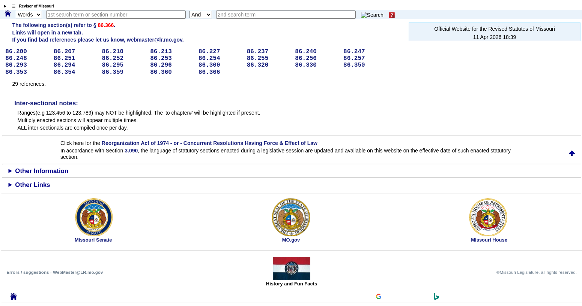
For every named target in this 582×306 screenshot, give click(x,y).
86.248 (26, 58)
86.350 (364, 65)
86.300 (220, 65)
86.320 (268, 65)
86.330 (316, 65)
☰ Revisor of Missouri (31, 6)
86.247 (364, 52)
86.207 (75, 52)
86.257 (364, 58)
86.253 (171, 58)
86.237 (268, 52)
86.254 (220, 58)
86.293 (26, 65)
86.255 (268, 58)
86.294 (75, 65)
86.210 (123, 52)
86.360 (171, 72)
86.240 (316, 52)
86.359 (123, 72)
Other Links (32, 184)
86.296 (171, 65)
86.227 (220, 52)
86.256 (316, 58)
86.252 (123, 58)
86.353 (26, 72)
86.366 (106, 25)
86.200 (26, 52)
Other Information (41, 171)
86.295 (123, 65)
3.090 (131, 151)
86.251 (75, 58)
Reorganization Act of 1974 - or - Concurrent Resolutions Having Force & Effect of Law (209, 143)
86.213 (171, 52)
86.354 (75, 72)
